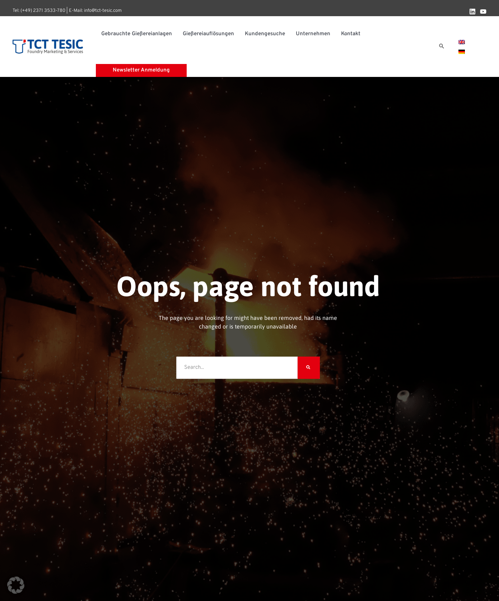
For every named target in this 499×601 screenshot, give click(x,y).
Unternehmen (313, 34)
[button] (441, 46)
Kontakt (350, 34)
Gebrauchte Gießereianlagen (136, 34)
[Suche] (309, 368)
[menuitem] (461, 42)
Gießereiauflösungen (208, 34)
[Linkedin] (472, 11)
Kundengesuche (265, 34)
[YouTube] (483, 11)
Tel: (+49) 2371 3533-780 (39, 11)
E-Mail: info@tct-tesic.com (95, 11)
